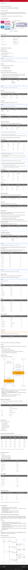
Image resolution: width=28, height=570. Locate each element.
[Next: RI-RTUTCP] (24, 567)
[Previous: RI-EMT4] (3, 567)
